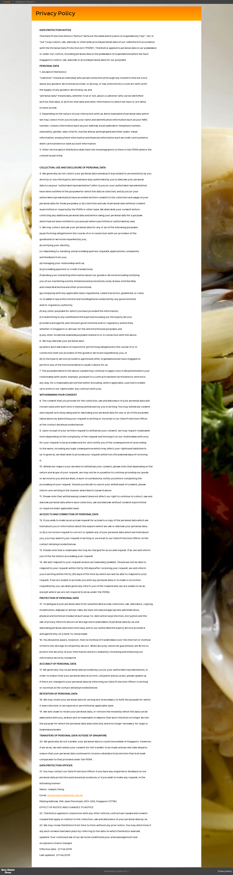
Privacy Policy (225, 871)
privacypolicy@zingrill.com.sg (65, 795)
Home (7, 2)
